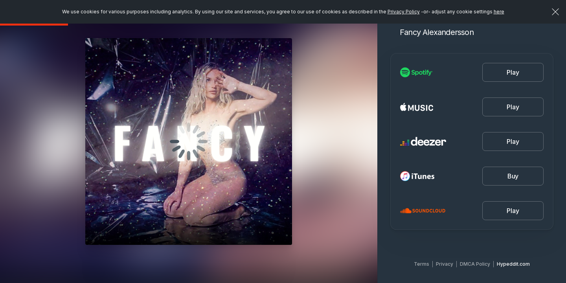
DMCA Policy (475, 264)
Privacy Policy (404, 12)
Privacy (444, 264)
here (499, 12)
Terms (421, 264)
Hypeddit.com (513, 264)
